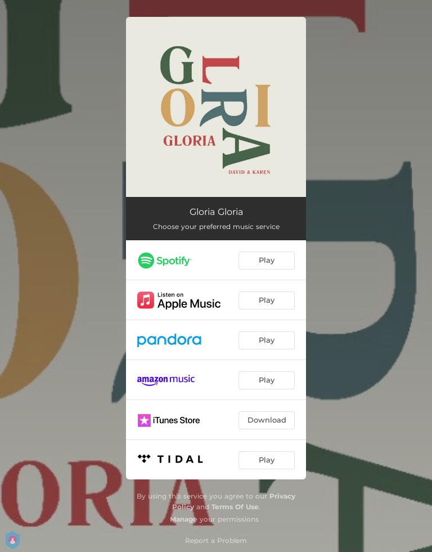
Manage (183, 519)
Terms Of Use (235, 506)
